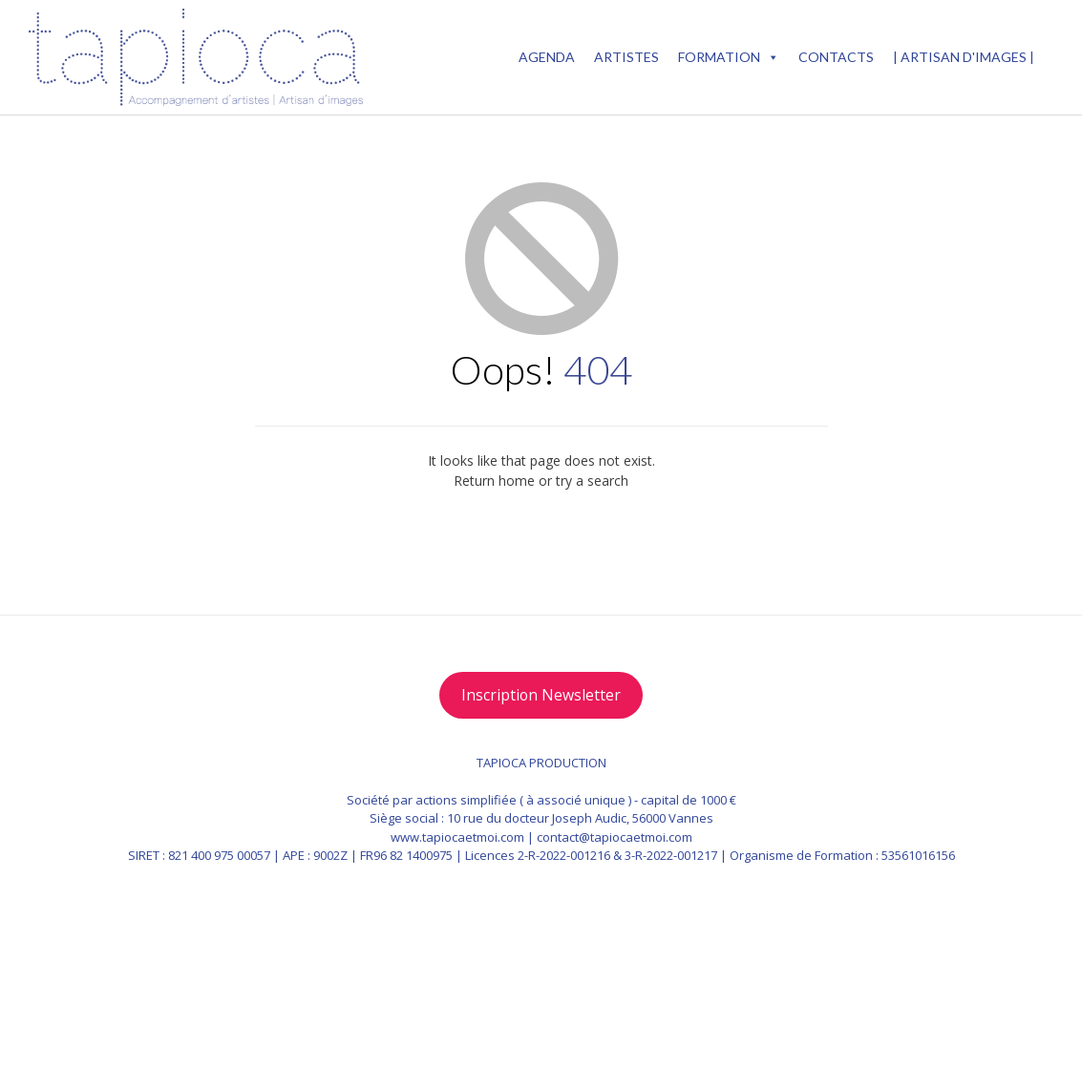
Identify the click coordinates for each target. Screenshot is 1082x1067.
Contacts (836, 57)
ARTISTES (626, 57)
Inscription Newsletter (541, 694)
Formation (728, 57)
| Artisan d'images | (963, 57)
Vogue (746, 1002)
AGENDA (547, 57)
